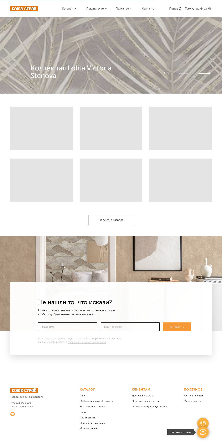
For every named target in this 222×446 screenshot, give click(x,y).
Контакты (148, 8)
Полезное (122, 8)
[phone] (130, 332)
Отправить (177, 332)
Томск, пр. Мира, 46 (198, 8)
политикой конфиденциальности (87, 347)
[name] (67, 332)
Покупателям (95, 8)
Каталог (67, 8)
